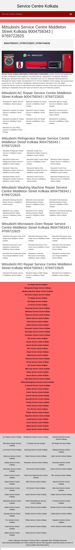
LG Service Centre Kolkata (37, 305)
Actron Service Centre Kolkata (61, 526)
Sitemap (17, 540)
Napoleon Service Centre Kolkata (37, 416)
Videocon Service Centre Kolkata (37, 315)
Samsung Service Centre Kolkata (37, 308)
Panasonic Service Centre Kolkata (37, 328)
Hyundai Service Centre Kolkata (37, 399)
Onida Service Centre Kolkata (37, 406)
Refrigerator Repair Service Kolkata (37, 288)
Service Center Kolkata (12, 14)
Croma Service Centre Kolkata (37, 362)
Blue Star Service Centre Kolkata (37, 369)
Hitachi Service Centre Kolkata (37, 318)
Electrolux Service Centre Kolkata (37, 332)
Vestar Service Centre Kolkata (37, 429)
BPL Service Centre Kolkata (37, 348)
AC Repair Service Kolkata (37, 285)
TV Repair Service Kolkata (37, 298)
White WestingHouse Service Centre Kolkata (37, 382)
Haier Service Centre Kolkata (37, 322)
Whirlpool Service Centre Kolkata (37, 311)
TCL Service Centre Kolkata (37, 409)
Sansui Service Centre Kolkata (37, 342)
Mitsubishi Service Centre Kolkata (37, 379)
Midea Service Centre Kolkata (37, 426)
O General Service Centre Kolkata (37, 385)
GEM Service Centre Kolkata (37, 355)
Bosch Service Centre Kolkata (37, 345)
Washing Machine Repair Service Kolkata (37, 291)
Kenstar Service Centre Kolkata (37, 396)
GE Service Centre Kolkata (37, 365)
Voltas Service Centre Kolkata (37, 372)
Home (11, 540)
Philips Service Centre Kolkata (37, 412)
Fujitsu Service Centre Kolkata (61, 494)
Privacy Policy (34, 540)
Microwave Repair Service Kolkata (37, 295)
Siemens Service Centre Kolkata (37, 359)
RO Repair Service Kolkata (37, 301)
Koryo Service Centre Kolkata (38, 422)
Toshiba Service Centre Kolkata (37, 402)
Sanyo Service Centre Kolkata (37, 375)
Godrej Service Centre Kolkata (37, 325)
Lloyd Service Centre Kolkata (37, 419)
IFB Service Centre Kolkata (38, 338)
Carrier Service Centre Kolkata (37, 392)
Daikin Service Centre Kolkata (37, 389)
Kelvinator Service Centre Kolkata (37, 335)
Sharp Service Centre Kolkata (37, 352)
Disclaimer (24, 540)
